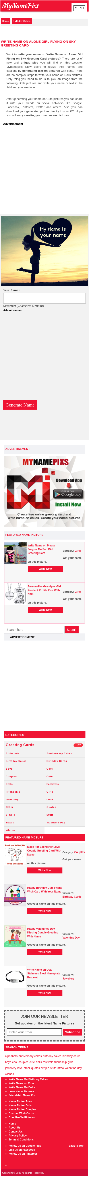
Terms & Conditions (21, 1139)
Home (5, 21)
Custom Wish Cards (21, 1113)
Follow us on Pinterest (23, 1153)
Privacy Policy (18, 1135)
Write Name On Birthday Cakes (28, 1079)
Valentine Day (55, 822)
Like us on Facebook (22, 1149)
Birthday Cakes (22, 21)
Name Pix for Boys (20, 1101)
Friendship (13, 791)
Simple (10, 814)
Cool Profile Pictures (22, 1117)
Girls (78, 550)
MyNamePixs (20, 5)
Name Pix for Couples (22, 1109)
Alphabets (12, 753)
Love (49, 799)
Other (9, 807)
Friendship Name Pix (22, 1095)
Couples (11, 776)
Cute (49, 776)
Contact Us (16, 1131)
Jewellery (12, 799)
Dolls (9, 784)
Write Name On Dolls (22, 1087)
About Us (14, 1127)
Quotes (51, 807)
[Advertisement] (43, 171)
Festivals (52, 784)
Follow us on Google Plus (25, 1145)
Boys (9, 768)
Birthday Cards (56, 761)
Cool (49, 768)
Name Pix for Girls (20, 1105)
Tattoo (10, 822)
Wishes (10, 830)
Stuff (49, 814)
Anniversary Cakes (59, 753)
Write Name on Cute (21, 1083)
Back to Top (75, 1145)
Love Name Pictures (21, 1091)
